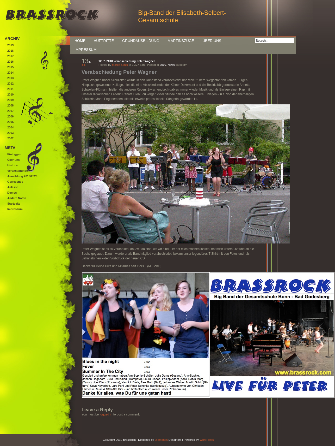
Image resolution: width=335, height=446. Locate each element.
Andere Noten (16, 198)
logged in (106, 414)
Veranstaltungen (18, 170)
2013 (10, 78)
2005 (10, 121)
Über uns (211, 41)
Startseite (13, 203)
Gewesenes (15, 181)
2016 (10, 61)
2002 (10, 138)
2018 (10, 50)
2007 (10, 110)
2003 (10, 132)
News (171, 64)
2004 (10, 127)
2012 (10, 83)
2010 (163, 64)
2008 (10, 105)
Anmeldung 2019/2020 (22, 176)
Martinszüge (181, 41)
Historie (12, 165)
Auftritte (104, 41)
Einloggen (14, 154)
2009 (10, 100)
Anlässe (12, 187)
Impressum (86, 49)
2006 (10, 116)
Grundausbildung (140, 41)
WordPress (207, 439)
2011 (10, 89)
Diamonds (161, 439)
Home (80, 41)
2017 (10, 56)
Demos (12, 192)
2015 (10, 67)
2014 (10, 72)
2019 (10, 45)
